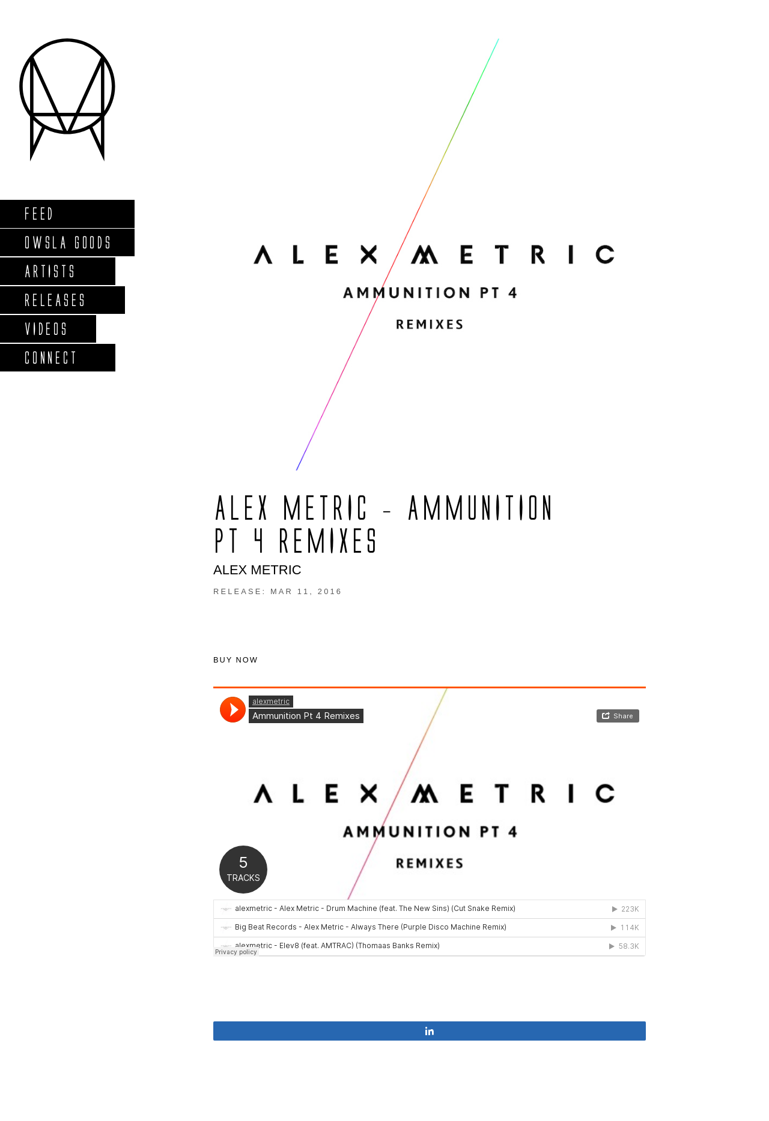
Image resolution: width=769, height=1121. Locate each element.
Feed (39, 213)
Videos (46, 328)
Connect (51, 357)
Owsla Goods (68, 242)
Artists (50, 271)
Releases (55, 300)
